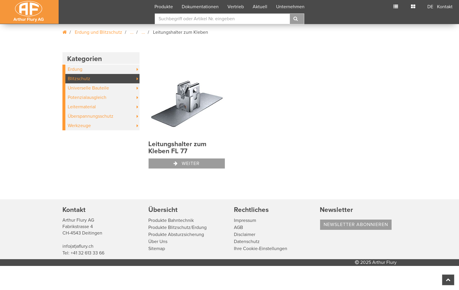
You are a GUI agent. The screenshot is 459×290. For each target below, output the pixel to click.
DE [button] (430, 7)
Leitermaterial (82, 107)
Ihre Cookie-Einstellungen (260, 249)
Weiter (187, 163)
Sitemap (156, 249)
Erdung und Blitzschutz (98, 32)
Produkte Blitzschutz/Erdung (177, 227)
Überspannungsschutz (90, 116)
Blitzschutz (79, 79)
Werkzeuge (79, 126)
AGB (238, 227)
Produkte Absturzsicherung (176, 234)
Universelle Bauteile (88, 88)
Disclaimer (244, 234)
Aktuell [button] (260, 7)
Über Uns (157, 242)
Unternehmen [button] (290, 7)
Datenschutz (247, 242)
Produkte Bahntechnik (171, 220)
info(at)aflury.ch (77, 246)
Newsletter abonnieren (356, 224)
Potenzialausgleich (87, 97)
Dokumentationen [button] (200, 7)
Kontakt (445, 7)
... (132, 32)
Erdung (75, 69)
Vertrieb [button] (235, 7)
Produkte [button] (163, 7)
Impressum (245, 220)
